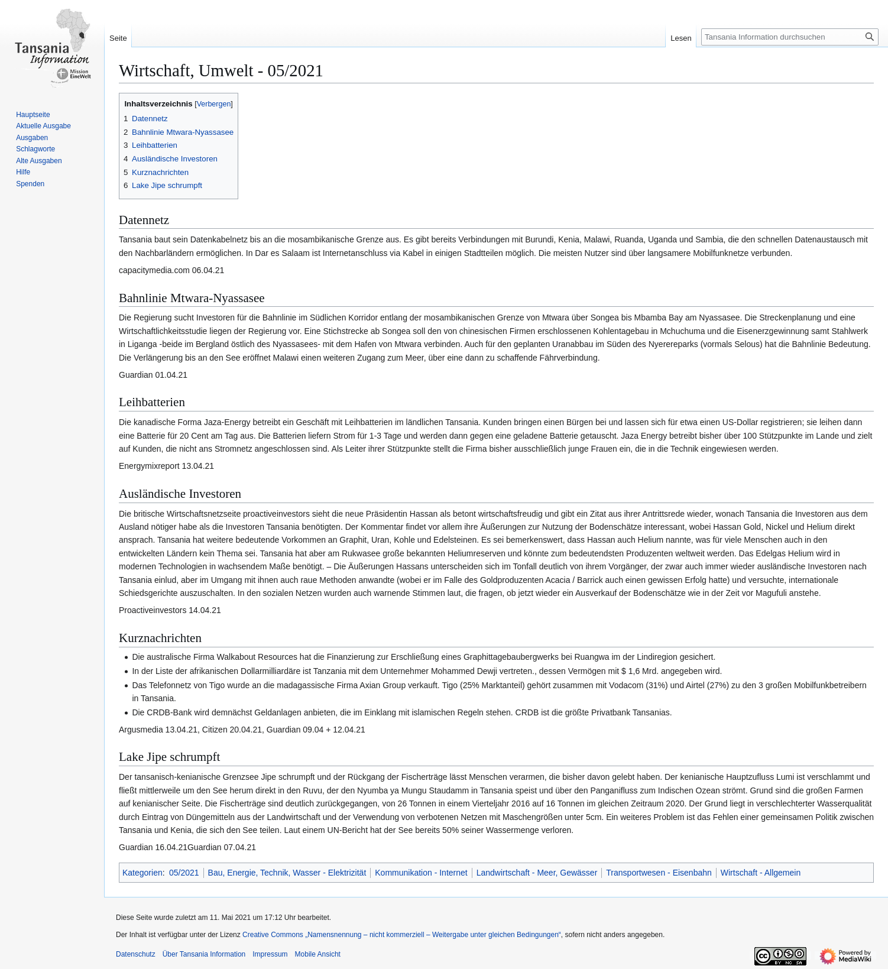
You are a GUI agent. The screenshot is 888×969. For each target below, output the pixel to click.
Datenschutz (135, 954)
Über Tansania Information (204, 954)
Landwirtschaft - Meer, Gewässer (537, 872)
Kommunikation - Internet (421, 872)
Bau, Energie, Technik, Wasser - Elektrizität (287, 872)
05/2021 (184, 872)
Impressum (269, 954)
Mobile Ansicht (318, 954)
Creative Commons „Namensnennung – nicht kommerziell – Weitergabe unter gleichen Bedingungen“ (401, 935)
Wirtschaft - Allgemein (761, 872)
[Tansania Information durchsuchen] (790, 37)
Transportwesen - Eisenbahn (658, 872)
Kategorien (142, 872)
